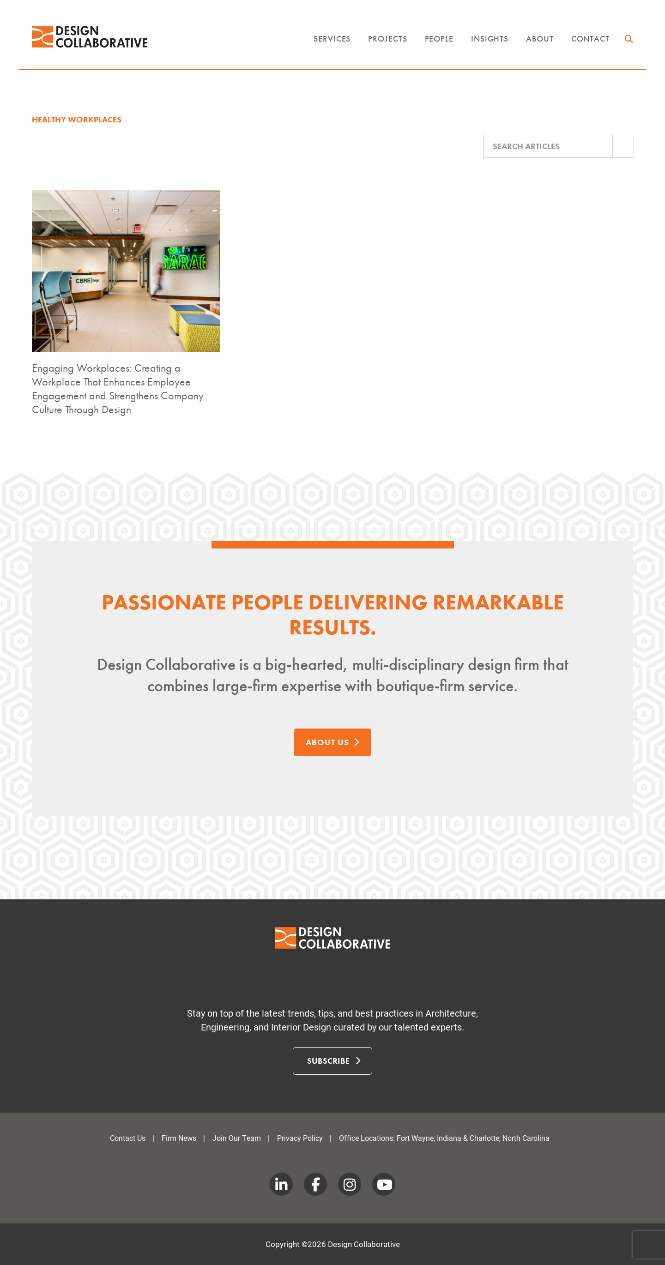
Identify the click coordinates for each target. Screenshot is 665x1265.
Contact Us (127, 1138)
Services (332, 38)
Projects (387, 38)
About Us (332, 742)
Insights (489, 38)
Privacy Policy (300, 1138)
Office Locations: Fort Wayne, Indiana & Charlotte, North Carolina (444, 1138)
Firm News (179, 1138)
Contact (590, 38)
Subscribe (333, 1060)
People (439, 38)
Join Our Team (236, 1138)
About (540, 38)
